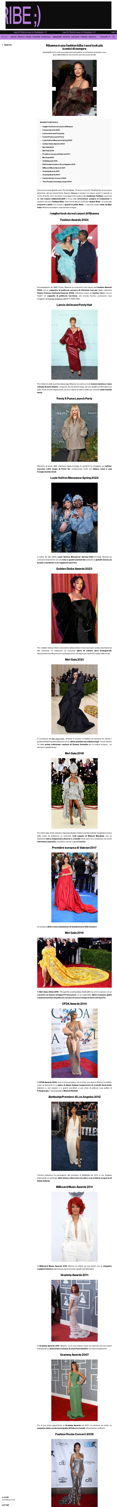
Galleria (75, 37)
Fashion (36, 37)
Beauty (21, 37)
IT (109, 37)
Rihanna (74, 123)
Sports (66, 37)
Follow (104, 37)
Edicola (92, 37)
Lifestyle (45, 37)
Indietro (7, 45)
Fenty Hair (65, 314)
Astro (14, 37)
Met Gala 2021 (58, 667)
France (84, 37)
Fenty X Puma (73, 396)
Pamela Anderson (55, 229)
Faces (28, 37)
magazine (57, 37)
